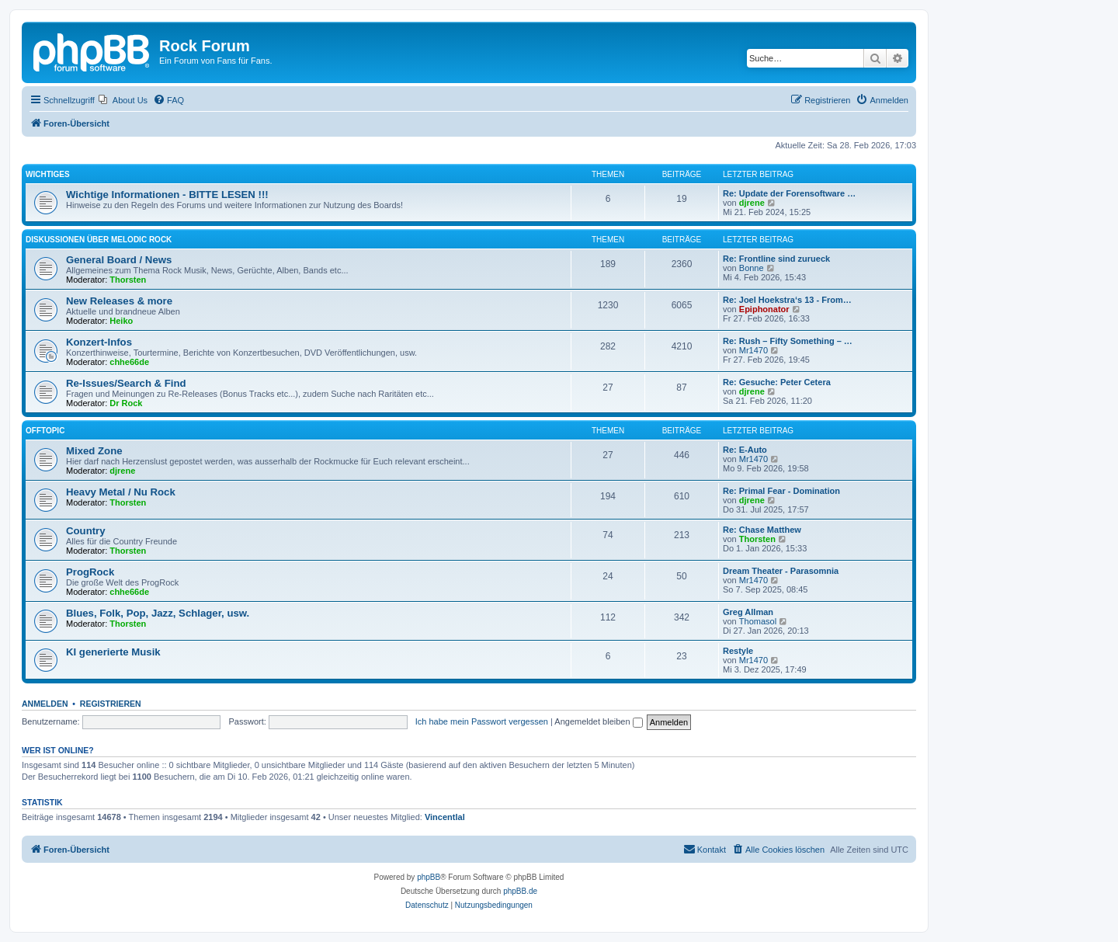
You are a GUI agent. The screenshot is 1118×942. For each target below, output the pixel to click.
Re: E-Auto (745, 449)
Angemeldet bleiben (598, 721)
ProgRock (90, 572)
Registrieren (110, 703)
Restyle (738, 650)
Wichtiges (48, 174)
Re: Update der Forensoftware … (789, 193)
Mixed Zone (94, 451)
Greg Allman (748, 612)
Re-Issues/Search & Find (126, 383)
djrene (752, 202)
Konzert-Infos (99, 342)
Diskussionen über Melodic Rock (99, 239)
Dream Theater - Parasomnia (780, 570)
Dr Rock (125, 403)
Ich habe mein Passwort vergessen (481, 721)
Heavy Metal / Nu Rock (120, 492)
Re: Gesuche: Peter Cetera (777, 382)
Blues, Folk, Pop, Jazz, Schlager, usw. (157, 613)
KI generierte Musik (113, 652)
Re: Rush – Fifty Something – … (787, 341)
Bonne (751, 268)
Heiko (121, 320)
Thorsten (127, 279)
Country (86, 531)
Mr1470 (753, 350)
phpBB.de (520, 891)
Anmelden (45, 703)
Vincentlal (445, 817)
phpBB (428, 877)
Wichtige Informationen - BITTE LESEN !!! (167, 194)
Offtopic (45, 430)
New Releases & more (119, 301)
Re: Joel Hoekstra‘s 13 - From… (787, 299)
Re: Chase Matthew (762, 529)
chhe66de (129, 362)
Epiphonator (764, 309)
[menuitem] (123, 100)
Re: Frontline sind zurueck (776, 258)
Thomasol (757, 621)
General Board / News (119, 260)
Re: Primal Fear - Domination (781, 490)
